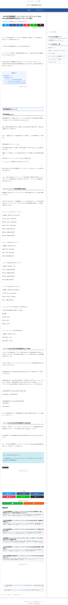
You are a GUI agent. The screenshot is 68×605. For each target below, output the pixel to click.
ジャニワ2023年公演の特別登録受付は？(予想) (14, 81)
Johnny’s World (5, 467)
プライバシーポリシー (28, 601)
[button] (66, 32)
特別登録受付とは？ (8, 77)
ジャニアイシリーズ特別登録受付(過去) (13, 79)
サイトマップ (41, 601)
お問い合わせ (35, 601)
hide (15, 72)
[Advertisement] (23, 32)
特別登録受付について (8, 75)
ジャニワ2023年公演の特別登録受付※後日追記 (15, 83)
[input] (57, 32)
